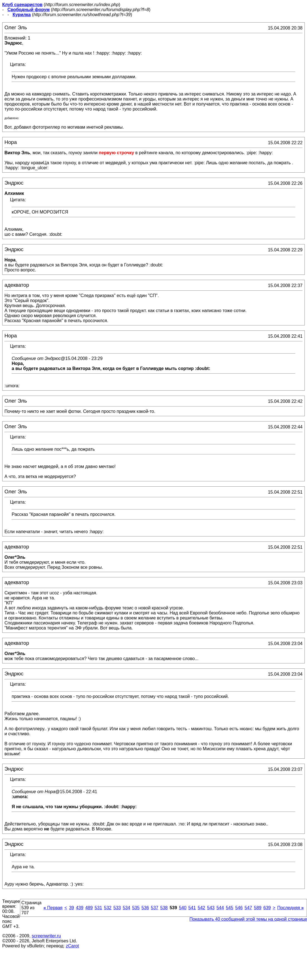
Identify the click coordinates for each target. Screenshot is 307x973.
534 (126, 907)
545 (229, 907)
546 (239, 907)
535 (136, 907)
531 (98, 907)
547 (248, 907)
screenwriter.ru (46, 935)
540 (183, 907)
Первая (53, 907)
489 (89, 907)
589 (257, 907)
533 (117, 907)
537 (155, 907)
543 (211, 907)
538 (164, 907)
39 (71, 907)
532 (108, 907)
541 (192, 907)
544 (220, 907)
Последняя (290, 907)
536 (145, 907)
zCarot (72, 945)
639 (267, 907)
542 (201, 907)
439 (79, 907)
